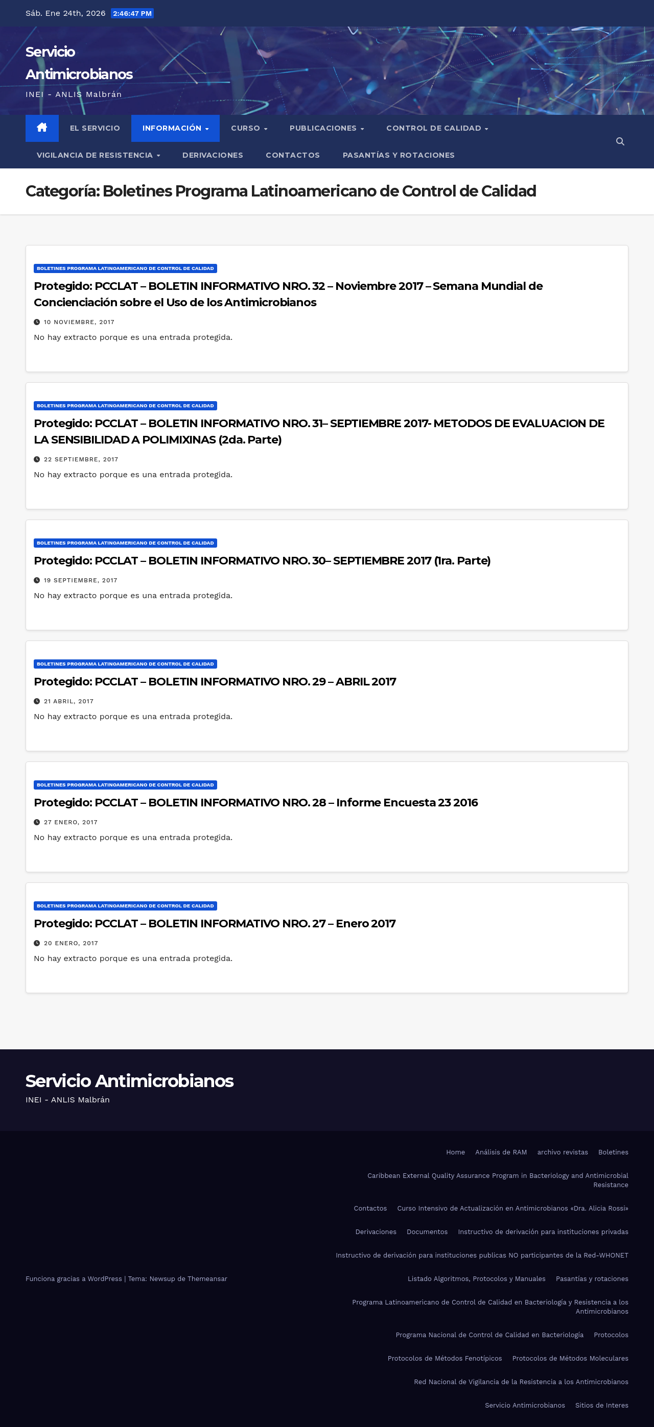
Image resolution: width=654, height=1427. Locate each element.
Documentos (427, 1232)
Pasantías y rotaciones (399, 155)
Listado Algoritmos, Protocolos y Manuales (477, 1279)
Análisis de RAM (501, 1152)
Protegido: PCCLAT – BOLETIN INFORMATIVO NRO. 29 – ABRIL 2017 (215, 681)
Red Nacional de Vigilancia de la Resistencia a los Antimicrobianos (521, 1382)
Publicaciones (324, 128)
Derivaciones (212, 155)
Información (173, 128)
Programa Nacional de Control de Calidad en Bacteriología (489, 1335)
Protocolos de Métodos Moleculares (570, 1358)
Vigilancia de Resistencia (96, 155)
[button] (620, 141)
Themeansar (207, 1279)
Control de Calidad (435, 128)
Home (455, 1152)
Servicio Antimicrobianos (129, 1081)
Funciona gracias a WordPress (75, 1279)
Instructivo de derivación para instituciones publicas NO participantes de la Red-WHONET (482, 1255)
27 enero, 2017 (71, 822)
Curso (247, 128)
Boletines (613, 1152)
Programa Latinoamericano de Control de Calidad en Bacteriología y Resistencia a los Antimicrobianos (490, 1306)
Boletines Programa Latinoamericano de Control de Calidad (125, 268)
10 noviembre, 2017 (79, 322)
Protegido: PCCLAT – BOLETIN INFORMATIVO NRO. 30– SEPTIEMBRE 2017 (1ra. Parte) (262, 561)
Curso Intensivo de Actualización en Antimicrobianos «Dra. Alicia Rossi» (512, 1208)
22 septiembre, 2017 (81, 459)
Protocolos (611, 1335)
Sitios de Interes (601, 1405)
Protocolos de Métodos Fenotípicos (445, 1358)
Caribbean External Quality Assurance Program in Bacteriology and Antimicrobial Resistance (497, 1180)
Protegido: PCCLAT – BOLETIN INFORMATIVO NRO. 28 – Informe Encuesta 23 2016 (256, 802)
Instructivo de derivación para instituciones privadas (543, 1232)
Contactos (293, 155)
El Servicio (95, 128)
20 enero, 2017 (71, 943)
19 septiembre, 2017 (81, 580)
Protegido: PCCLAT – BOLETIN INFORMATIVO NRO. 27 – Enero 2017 (214, 923)
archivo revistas (563, 1152)
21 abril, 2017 (69, 701)
